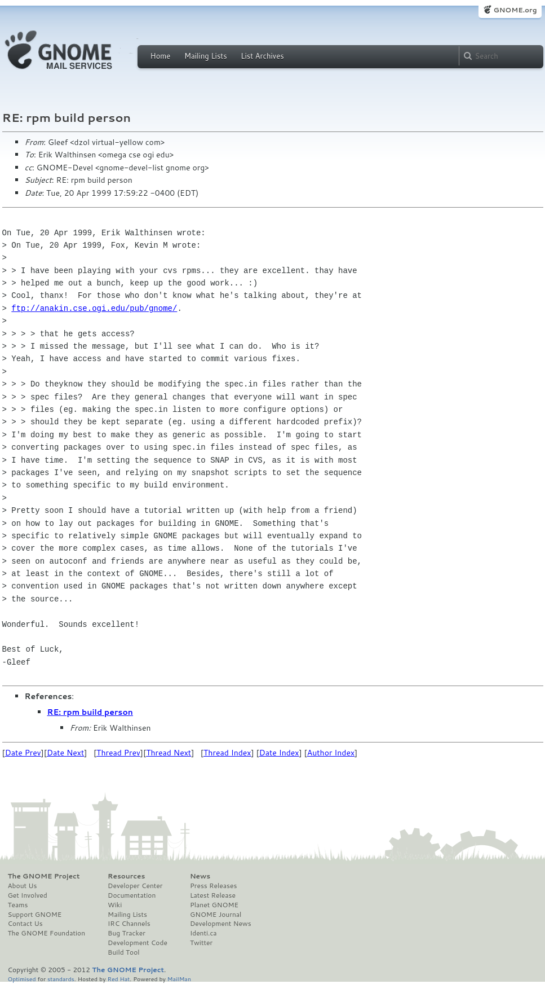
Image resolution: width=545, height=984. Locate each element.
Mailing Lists (205, 56)
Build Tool (123, 952)
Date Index (279, 752)
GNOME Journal (216, 914)
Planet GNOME (214, 905)
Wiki (115, 905)
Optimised (22, 978)
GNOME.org (515, 10)
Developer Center (135, 885)
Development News (220, 923)
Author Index (331, 752)
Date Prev (23, 752)
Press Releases (213, 885)
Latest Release (213, 895)
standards (60, 978)
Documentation (132, 895)
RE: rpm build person (90, 712)
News (200, 876)
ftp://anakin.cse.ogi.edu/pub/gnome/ (94, 308)
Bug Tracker (126, 933)
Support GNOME (35, 914)
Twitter (201, 942)
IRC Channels (129, 923)
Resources (126, 876)
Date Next (65, 752)
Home (160, 56)
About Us (22, 885)
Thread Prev (118, 752)
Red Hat (118, 978)
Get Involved (27, 895)
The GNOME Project (44, 876)
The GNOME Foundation (47, 933)
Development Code (137, 942)
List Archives (262, 56)
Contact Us (25, 923)
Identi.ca (203, 933)
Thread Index (227, 752)
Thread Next (168, 752)
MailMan (179, 978)
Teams (18, 905)
